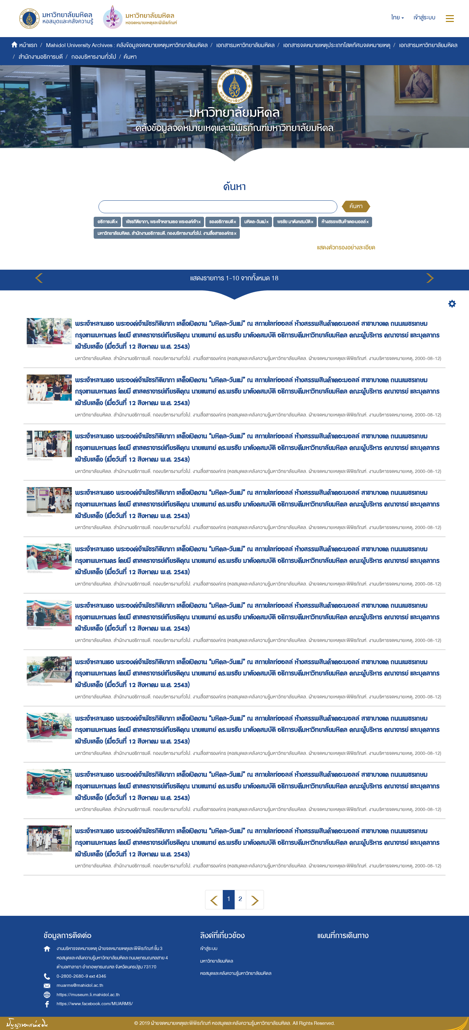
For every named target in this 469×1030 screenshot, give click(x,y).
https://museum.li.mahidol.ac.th (88, 995)
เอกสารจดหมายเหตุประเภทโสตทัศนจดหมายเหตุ (336, 45)
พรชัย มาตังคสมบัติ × (295, 221)
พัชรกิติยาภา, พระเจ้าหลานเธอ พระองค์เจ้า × (163, 221)
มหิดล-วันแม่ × (256, 221)
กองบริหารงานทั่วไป (93, 57)
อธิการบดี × (107, 221)
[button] (398, 17)
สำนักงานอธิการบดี (41, 57)
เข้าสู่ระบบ (208, 949)
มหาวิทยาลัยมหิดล (216, 961)
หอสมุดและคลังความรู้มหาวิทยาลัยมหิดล (235, 973)
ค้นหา (356, 206)
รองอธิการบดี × (222, 221)
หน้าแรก (28, 45)
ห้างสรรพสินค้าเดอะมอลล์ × (345, 221)
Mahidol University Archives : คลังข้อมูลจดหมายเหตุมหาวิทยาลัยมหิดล (127, 45)
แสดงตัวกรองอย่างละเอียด (346, 248)
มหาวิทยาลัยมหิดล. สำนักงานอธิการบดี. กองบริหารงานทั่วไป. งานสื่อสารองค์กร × (167, 233)
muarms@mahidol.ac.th (80, 985)
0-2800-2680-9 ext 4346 (81, 976)
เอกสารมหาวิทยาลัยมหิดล (245, 45)
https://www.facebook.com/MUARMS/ (95, 1004)
